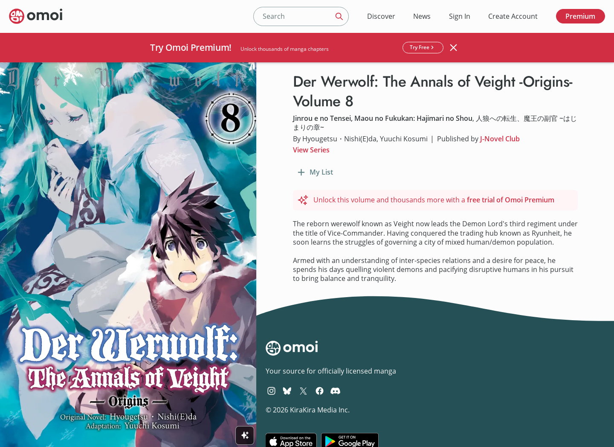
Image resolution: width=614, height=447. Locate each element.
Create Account (513, 16)
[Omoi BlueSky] (287, 390)
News (422, 16)
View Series (311, 150)
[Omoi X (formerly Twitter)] (303, 390)
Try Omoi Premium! (191, 47)
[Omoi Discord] (335, 390)
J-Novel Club (500, 138)
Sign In (459, 16)
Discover (381, 16)
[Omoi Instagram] (271, 390)
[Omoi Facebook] (319, 390)
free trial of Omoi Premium (510, 200)
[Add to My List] (314, 172)
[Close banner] (453, 47)
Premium (580, 16)
